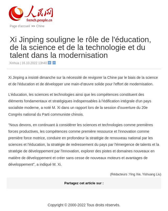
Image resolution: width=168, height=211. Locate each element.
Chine (40, 26)
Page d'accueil (20, 26)
